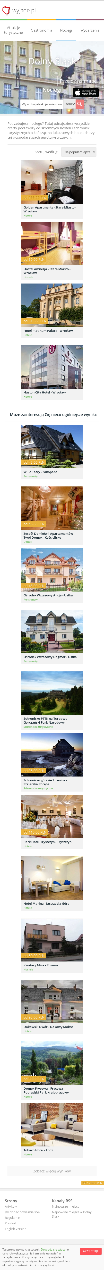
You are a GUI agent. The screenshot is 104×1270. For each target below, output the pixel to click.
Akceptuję (91, 1251)
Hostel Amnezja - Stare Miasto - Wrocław (47, 271)
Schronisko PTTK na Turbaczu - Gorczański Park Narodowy (46, 720)
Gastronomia (41, 30)
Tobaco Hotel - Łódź (38, 1150)
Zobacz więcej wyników (52, 1171)
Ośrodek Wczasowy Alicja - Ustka (48, 595)
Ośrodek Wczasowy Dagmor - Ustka (50, 657)
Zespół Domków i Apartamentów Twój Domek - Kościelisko (48, 535)
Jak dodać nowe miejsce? (22, 1212)
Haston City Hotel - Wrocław (45, 392)
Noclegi (66, 30)
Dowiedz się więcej (54, 1249)
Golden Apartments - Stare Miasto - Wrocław (50, 209)
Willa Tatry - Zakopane (40, 472)
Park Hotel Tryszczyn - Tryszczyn (47, 842)
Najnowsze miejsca (65, 1206)
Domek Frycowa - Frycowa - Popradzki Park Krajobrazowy (46, 1090)
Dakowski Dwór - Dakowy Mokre (48, 1027)
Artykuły (11, 1206)
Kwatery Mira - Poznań (41, 965)
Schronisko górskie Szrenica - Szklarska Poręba (45, 782)
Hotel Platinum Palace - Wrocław (48, 331)
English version (15, 1229)
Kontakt (11, 1223)
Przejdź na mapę (78, 81)
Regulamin (12, 1217)
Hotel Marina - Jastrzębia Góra (46, 903)
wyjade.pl (24, 10)
